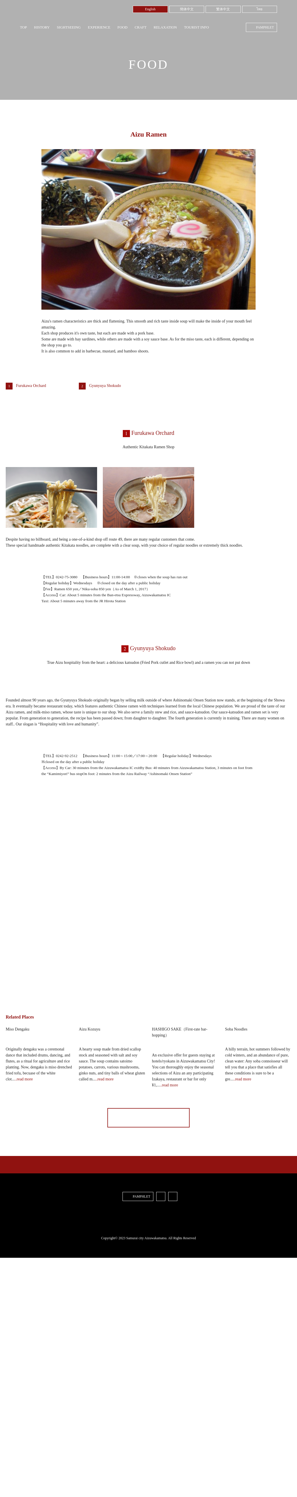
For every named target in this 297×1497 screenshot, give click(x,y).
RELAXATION (165, 27)
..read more (24, 1234)
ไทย (259, 9)
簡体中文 (187, 9)
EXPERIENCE (99, 27)
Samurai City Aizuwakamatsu (44, 13)
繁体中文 (223, 9)
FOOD (122, 27)
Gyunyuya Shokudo (105, 386)
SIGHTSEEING (69, 27)
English (150, 9)
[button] (148, 940)
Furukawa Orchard (31, 386)
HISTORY (42, 27)
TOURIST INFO (196, 27)
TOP (23, 27)
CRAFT (141, 27)
